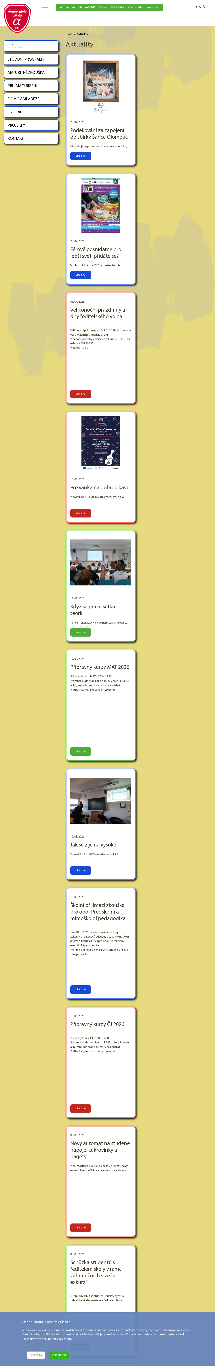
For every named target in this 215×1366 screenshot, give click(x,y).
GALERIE (15, 112)
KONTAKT (16, 139)
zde (69, 1339)
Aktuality (82, 34)
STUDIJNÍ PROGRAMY (26, 60)
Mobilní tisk (117, 7)
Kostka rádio (135, 7)
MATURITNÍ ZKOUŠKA (26, 73)
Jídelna (103, 7)
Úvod (69, 34)
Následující (201, 1250)
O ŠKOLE (15, 46)
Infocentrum (67, 7)
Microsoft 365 (86, 7)
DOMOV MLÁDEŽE (23, 99)
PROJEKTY (16, 125)
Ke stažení (153, 7)
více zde (81, 156)
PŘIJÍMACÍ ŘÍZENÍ (22, 86)
